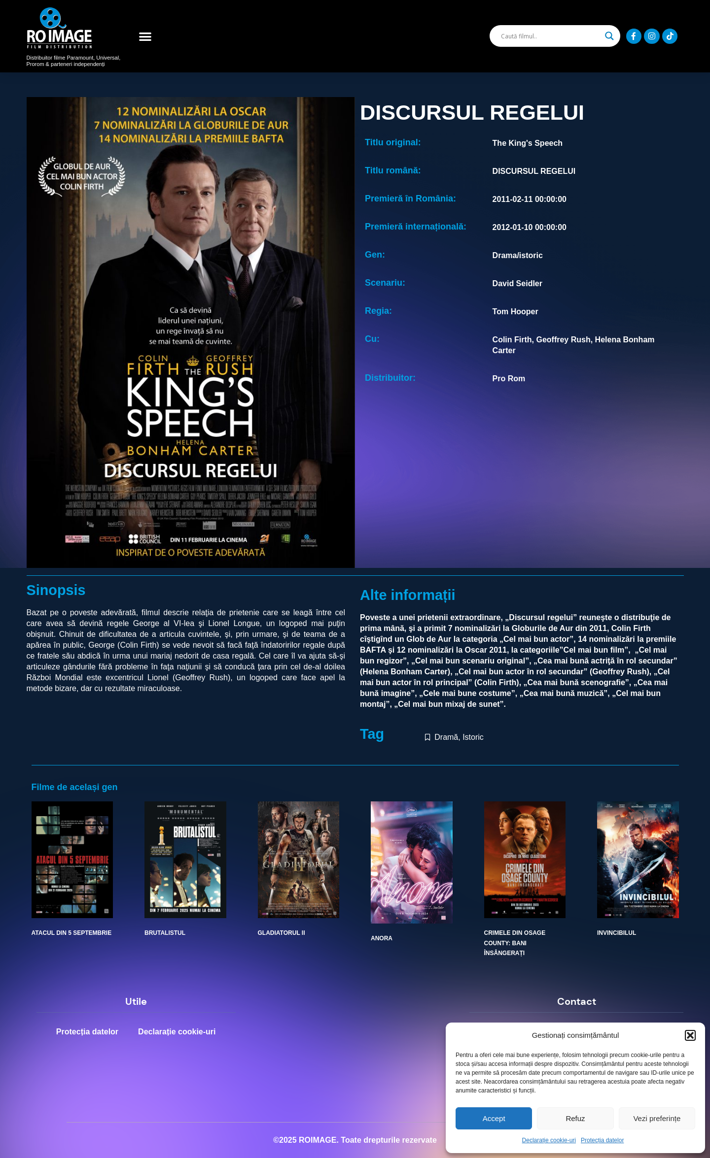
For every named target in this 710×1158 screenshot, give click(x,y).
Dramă (446, 737)
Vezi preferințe (656, 1118)
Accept (494, 1118)
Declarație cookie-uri (549, 1140)
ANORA (381, 938)
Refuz (575, 1118)
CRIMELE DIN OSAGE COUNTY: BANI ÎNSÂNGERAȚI (515, 943)
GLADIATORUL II (281, 932)
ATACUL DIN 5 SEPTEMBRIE (72, 932)
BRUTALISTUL (164, 932)
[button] (690, 1035)
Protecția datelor (602, 1140)
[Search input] (550, 36)
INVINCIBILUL (616, 932)
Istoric (473, 737)
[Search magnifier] (609, 36)
